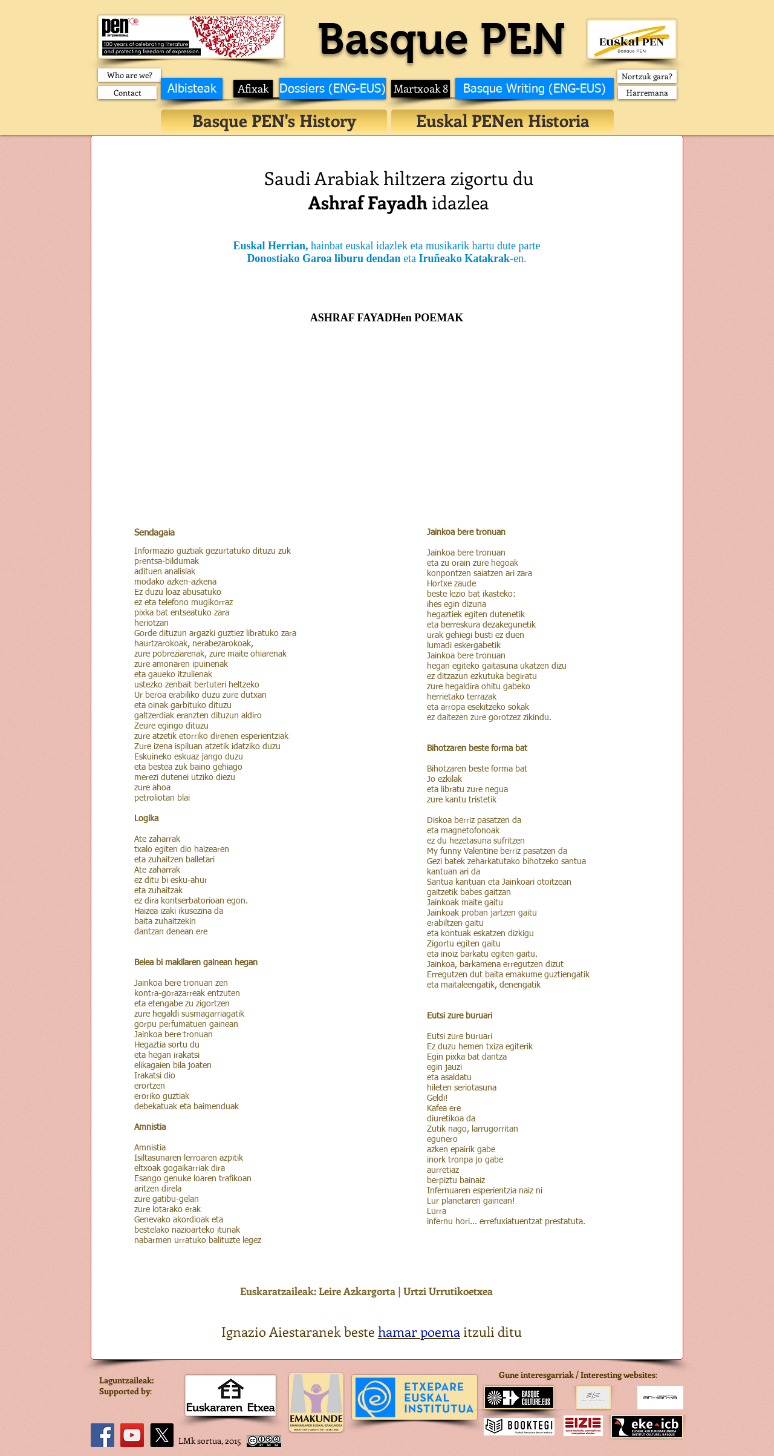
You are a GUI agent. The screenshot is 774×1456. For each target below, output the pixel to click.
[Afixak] (253, 88)
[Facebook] (102, 1435)
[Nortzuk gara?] (647, 76)
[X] (162, 1435)
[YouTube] (132, 1435)
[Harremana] (647, 92)
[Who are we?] (129, 75)
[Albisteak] (192, 88)
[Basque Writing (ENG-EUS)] (534, 88)
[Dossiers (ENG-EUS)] (332, 88)
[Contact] (127, 92)
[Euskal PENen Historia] (502, 120)
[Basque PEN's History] (274, 120)
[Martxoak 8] (420, 88)
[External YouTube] (386, 436)
